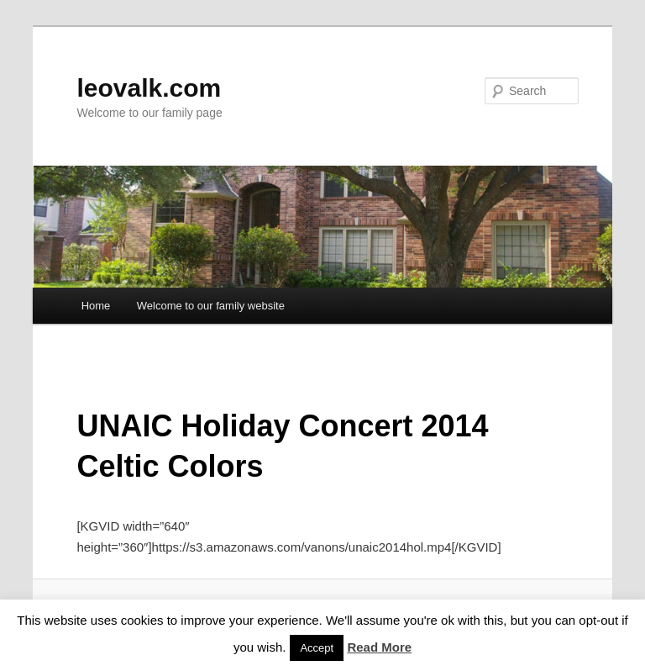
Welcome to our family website (211, 305)
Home (96, 305)
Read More (379, 647)
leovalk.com (148, 88)
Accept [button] (316, 648)
